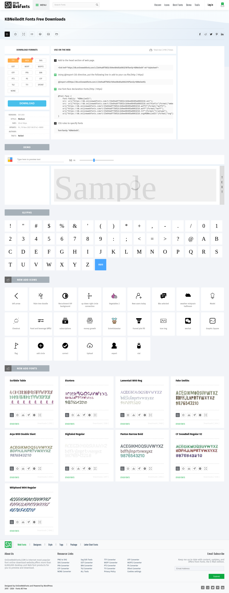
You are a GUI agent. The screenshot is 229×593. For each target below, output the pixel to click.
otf (13, 73)
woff (27, 66)
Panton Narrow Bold (131, 434)
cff (40, 79)
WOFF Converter (110, 563)
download (27, 103)
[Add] (7, 34)
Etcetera (69, 380)
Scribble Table (18, 380)
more (100, 264)
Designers (37, 545)
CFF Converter (63, 568)
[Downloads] (23, 415)
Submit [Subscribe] (216, 576)
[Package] (40, 34)
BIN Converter (86, 566)
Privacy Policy (110, 571)
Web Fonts (22, 545)
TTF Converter (110, 560)
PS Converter (132, 566)
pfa (26, 73)
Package (73, 545)
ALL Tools (85, 571)
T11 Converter (109, 568)
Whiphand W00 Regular (23, 487)
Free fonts (19, 5)
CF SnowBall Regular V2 (189, 434)
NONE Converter (64, 571)
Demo (189, 5)
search (97, 4)
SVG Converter (63, 563)
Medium (21, 119)
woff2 (41, 66)
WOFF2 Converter (134, 563)
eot (13, 66)
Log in (210, 5)
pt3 (13, 79)
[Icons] (48, 34)
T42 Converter (86, 568)
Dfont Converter (134, 568)
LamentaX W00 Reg (131, 380)
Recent (157, 5)
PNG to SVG (62, 560)
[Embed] (34, 415)
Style (50, 545)
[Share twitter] (211, 34)
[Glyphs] (31, 34)
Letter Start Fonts (91, 545)
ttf (13, 60)
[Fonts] (56, 34)
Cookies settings (134, 571)
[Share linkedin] (222, 34)
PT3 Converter (110, 566)
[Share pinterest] (217, 34)
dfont (41, 85)
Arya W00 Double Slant (23, 434)
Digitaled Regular (75, 434)
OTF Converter (133, 560)
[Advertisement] (201, 92)
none (13, 91)
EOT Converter (87, 563)
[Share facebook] (200, 34)
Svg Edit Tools (86, 560)
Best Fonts (178, 5)
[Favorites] (15, 34)
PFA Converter (63, 566)
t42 (13, 85)
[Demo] (23, 34)
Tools (197, 5)
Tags (61, 545)
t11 (27, 85)
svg (40, 60)
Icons (167, 5)
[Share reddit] (206, 34)
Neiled (20, 136)
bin (40, 73)
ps (27, 79)
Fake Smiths (182, 380)
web (27, 60)
